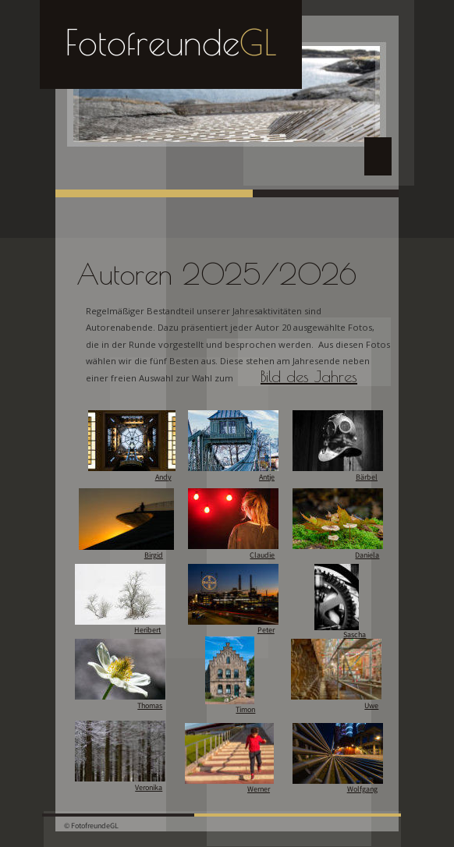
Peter (266, 630)
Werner (258, 789)
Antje (267, 477)
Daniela (367, 555)
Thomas (149, 706)
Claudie (262, 555)
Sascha (354, 634)
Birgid (153, 555)
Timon (245, 709)
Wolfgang (362, 789)
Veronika (148, 787)
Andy (163, 477)
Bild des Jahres (309, 376)
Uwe (371, 706)
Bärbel (367, 477)
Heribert (147, 630)
